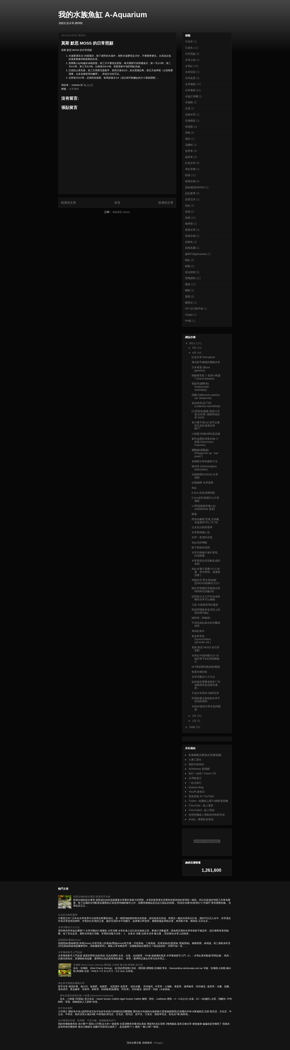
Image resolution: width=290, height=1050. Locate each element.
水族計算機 (191, 96)
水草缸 (189, 66)
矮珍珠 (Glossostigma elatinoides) (204, 468)
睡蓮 (194, 514)
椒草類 (189, 223)
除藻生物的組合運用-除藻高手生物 (91, 896)
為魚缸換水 (198, 630)
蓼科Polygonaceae (196, 253)
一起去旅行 (195, 782)
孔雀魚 (189, 47)
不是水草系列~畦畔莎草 (205, 693)
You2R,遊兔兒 (197, 791)
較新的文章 (68, 202)
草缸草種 (190, 169)
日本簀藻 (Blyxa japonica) (201, 369)
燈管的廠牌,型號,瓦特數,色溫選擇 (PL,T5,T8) (206, 521)
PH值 (188, 320)
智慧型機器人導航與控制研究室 (207, 814)
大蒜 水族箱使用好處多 (205, 604)
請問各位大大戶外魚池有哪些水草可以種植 (206, 598)
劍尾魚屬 (190, 247)
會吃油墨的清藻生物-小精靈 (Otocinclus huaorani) (205, 441)
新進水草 (190, 229)
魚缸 (187, 205)
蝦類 (187, 266)
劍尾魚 (189, 241)
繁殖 (187, 284)
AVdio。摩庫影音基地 (201, 819)
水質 (187, 108)
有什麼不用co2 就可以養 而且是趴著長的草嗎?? (206, 425)
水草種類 (190, 84)
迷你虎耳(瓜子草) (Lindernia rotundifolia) (206, 405)
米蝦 (187, 132)
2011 (192, 343)
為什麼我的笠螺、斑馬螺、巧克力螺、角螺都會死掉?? (87, 1020)
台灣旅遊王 (195, 778)
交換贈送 (190, 120)
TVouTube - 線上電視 (201, 805)
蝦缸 (187, 260)
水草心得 (190, 59)
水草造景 (190, 78)
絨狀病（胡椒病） (202, 617)
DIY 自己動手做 (194, 308)
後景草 (189, 157)
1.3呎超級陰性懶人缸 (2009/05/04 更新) (204, 507)
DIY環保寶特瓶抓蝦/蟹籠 (206, 666)
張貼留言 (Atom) (121, 212)
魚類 (187, 217)
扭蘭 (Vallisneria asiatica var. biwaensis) (206, 396)
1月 (194, 720)
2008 (192, 727)
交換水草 (190, 114)
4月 (194, 352)
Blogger (158, 1042)
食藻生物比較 (199, 671)
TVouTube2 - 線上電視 (202, 810)
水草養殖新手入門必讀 (70, 952)
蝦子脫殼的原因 (201, 547)
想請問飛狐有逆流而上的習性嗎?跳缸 (206, 611)
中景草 (189, 41)
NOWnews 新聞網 (199, 768)
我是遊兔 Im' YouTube (201, 796)
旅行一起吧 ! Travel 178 (202, 773)
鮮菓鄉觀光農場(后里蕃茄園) (205, 755)
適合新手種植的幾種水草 (206, 362)
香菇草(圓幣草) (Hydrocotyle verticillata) (200, 386)
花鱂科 (189, 144)
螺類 (187, 290)
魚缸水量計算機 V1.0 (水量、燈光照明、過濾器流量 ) (206, 572)
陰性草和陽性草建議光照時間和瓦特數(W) (206, 590)
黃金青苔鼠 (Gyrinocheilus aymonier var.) (201, 639)
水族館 (189, 102)
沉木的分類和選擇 (202, 527)
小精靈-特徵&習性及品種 (206, 433)
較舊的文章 (166, 202)
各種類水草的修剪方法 (205, 461)
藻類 (187, 296)
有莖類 (189, 126)
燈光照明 (190, 272)
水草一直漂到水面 (202, 537)
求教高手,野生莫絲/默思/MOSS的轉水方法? (206, 582)
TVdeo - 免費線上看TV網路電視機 (208, 800)
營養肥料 (190, 278)
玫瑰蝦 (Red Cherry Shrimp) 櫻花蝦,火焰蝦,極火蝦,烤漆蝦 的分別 (108, 964)
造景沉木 (190, 199)
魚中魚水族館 (65, 1008)
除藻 (187, 175)
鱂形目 (189, 302)
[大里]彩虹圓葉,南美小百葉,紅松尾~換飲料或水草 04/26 (206, 414)
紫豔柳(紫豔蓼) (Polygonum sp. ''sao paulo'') (205, 453)
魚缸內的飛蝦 (199, 542)
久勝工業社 (195, 759)
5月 (194, 347)
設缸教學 (190, 193)
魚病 (187, 211)
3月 (194, 715)
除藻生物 (190, 181)
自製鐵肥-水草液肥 (202, 482)
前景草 (189, 150)
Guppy (189, 314)
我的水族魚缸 (196, 764)
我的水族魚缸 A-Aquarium (102, 15)
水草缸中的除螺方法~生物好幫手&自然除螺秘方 (205, 658)
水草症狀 (190, 71)
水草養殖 (74, 88)
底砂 (187, 138)
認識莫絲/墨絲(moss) (69, 939)
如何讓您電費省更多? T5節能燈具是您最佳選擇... (206, 685)
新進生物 (190, 235)
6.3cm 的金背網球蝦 (203, 492)
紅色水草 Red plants (203, 357)
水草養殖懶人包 (201, 532)
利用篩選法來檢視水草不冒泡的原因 (206, 700)
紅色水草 (190, 162)
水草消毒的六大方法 (203, 676)
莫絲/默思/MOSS (195, 187)
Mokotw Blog (196, 787)
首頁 (117, 202)
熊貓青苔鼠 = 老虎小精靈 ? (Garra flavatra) (206, 377)
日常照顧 (190, 53)
